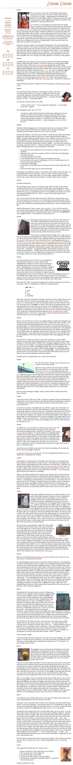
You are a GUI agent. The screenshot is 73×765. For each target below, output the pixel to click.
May (4, 58)
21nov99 (19, 216)
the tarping (39, 226)
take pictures (62, 324)
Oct (6, 60)
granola (67, 235)
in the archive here (48, 79)
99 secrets (7, 33)
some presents (58, 245)
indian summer (32, 186)
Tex (35, 740)
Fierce (54, 208)
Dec (12, 68)
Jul (9, 58)
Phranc (19, 742)
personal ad (27, 191)
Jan (3, 57)
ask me (40, 52)
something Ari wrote (8, 37)
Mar (9, 57)
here (60, 549)
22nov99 (19, 180)
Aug (12, 58)
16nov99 (19, 359)
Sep (3, 60)
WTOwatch (8, 29)
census (42, 260)
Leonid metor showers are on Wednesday (29, 453)
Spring (19, 346)
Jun (7, 58)
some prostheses (23, 243)
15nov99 (19, 396)
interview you (21, 277)
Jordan (46, 428)
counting (36, 262)
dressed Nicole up (53, 242)
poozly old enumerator (55, 311)
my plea (28, 428)
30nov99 (19, 10)
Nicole (37, 240)
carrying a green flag (25, 37)
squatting (8, 46)
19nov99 (19, 257)
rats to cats (8, 34)
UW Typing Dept (8, 43)
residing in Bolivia (40, 245)
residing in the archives (43, 557)
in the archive (48, 551)
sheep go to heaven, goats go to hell (51, 466)
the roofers (57, 225)
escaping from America (8, 45)
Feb (6, 57)
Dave (30, 240)
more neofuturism (8, 40)
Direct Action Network (40, 65)
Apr (12, 57)
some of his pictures (37, 242)
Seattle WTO (8, 24)
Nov (9, 68)
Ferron (57, 740)
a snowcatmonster (45, 208)
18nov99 (19, 317)
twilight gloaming (24, 547)
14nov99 (19, 424)
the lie (49, 220)
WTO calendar (8, 27)
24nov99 (19, 125)
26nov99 (19, 88)
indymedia (8, 26)
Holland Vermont (22, 525)
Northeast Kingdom (61, 501)
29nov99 (19, 58)
